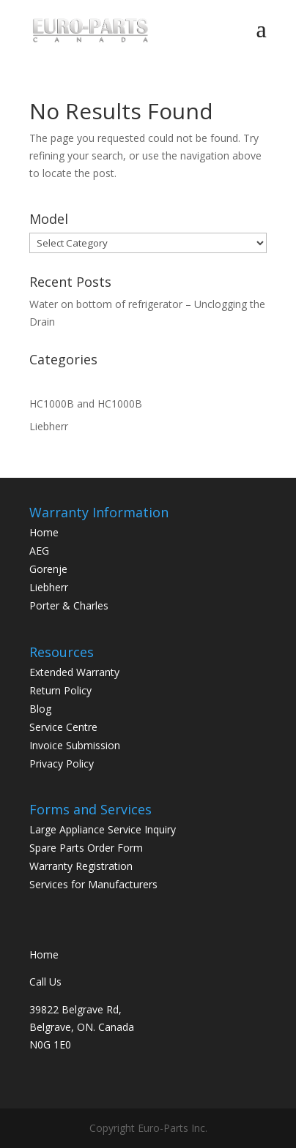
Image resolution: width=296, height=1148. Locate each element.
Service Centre (63, 727)
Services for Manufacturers (93, 884)
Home (44, 532)
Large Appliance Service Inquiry (102, 829)
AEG (39, 551)
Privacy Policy (61, 763)
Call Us (45, 981)
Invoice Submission (74, 745)
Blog (40, 709)
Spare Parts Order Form (86, 848)
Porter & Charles (68, 605)
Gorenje (48, 569)
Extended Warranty (74, 672)
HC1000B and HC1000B (85, 403)
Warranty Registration (81, 866)
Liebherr (48, 426)
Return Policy (60, 690)
